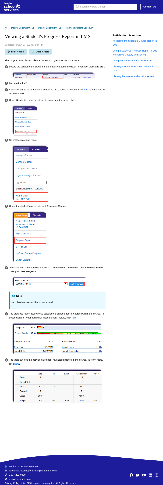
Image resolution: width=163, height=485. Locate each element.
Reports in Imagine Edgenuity (79, 28)
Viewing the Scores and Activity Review (133, 76)
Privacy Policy (12, 483)
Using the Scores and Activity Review (132, 60)
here (86, 89)
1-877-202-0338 (17, 474)
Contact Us (149, 6)
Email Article (40, 52)
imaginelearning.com (20, 479)
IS (6, 28)
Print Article (16, 52)
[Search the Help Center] (105, 7)
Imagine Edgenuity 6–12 (22, 28)
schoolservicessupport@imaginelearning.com (33, 470)
